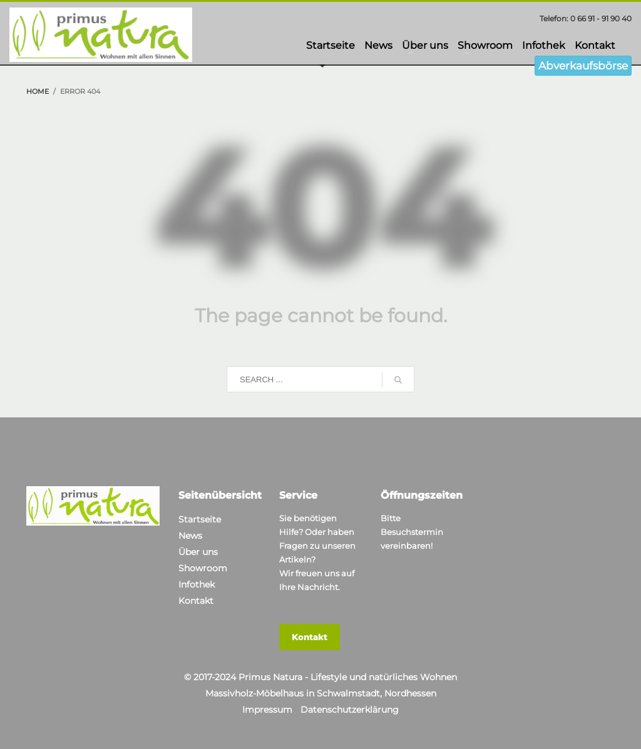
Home (37, 91)
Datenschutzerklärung (349, 709)
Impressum (267, 709)
